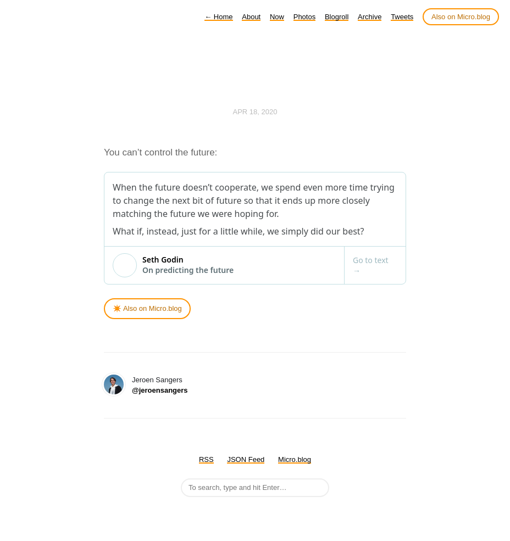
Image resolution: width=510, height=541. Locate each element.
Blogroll (336, 17)
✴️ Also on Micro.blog (147, 308)
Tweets (402, 17)
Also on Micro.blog (460, 17)
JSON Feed (245, 459)
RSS (206, 459)
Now (277, 17)
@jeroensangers (160, 390)
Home (218, 17)
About (251, 17)
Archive (369, 17)
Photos (304, 17)
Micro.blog (294, 459)
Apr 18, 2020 (255, 112)
